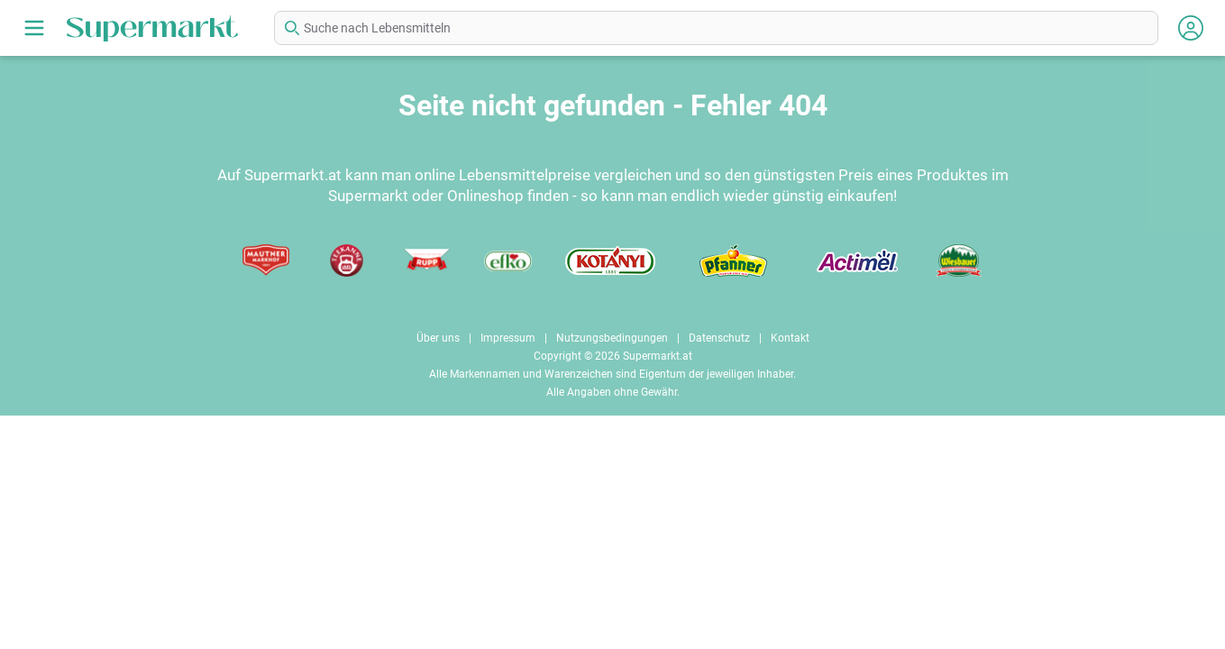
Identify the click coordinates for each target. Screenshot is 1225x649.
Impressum (507, 338)
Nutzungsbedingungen (612, 338)
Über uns (438, 338)
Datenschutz (719, 338)
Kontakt (790, 338)
